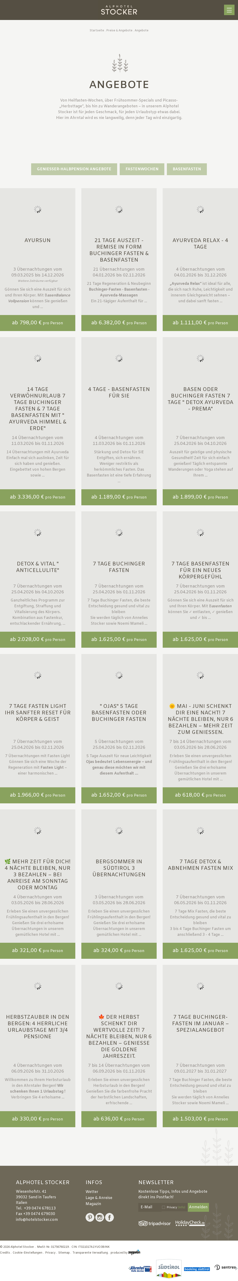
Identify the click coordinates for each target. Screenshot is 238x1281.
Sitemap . (65, 1253)
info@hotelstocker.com (37, 1219)
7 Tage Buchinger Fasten (119, 567)
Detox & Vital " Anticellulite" (37, 567)
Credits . (6, 1253)
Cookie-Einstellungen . (28, 1253)
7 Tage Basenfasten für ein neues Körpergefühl (200, 571)
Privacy (176, 1207)
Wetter (92, 1191)
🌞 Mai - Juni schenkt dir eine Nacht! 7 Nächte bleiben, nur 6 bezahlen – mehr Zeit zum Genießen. (200, 719)
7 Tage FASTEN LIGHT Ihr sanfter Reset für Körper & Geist (38, 713)
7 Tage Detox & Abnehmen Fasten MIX (200, 865)
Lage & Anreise (99, 1198)
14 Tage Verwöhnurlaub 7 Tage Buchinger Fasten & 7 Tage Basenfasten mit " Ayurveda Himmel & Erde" (37, 409)
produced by (125, 1253)
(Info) (181, 1207)
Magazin (93, 1204)
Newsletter (156, 1183)
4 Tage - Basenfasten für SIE (119, 393)
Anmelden (198, 1207)
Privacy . (51, 1253)
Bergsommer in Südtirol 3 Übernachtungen (118, 868)
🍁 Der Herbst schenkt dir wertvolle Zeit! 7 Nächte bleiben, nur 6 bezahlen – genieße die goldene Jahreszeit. (119, 1037)
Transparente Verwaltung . (91, 1253)
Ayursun (37, 240)
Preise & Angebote (119, 31)
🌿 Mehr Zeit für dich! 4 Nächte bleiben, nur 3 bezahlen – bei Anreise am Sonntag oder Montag (37, 875)
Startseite (97, 31)
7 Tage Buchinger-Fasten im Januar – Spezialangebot (200, 1024)
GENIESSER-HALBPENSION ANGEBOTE (74, 169)
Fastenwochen (142, 169)
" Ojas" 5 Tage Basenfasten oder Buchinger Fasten (118, 713)
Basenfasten (187, 169)
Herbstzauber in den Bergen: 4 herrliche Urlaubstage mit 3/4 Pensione (37, 1027)
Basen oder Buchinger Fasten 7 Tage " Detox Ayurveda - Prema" (200, 399)
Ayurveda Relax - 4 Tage (200, 244)
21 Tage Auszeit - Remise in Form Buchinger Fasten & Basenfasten (119, 250)
